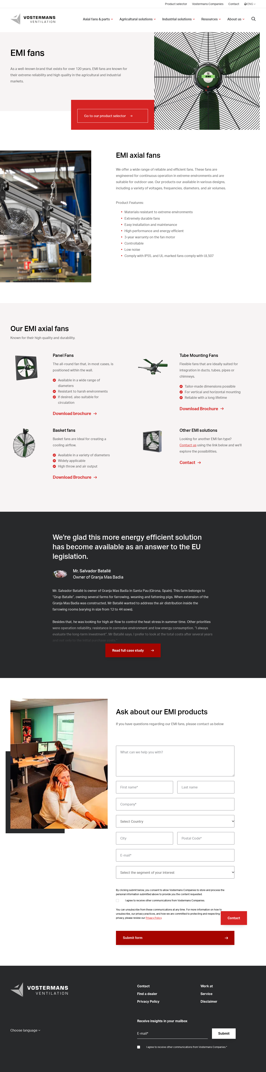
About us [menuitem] (234, 19)
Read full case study (128, 650)
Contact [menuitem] (233, 4)
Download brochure (72, 413)
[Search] (253, 19)
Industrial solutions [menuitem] (177, 19)
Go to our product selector (105, 116)
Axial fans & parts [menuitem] (96, 19)
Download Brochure (199, 408)
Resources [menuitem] (209, 19)
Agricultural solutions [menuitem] (136, 19)
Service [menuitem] (206, 994)
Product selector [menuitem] (176, 4)
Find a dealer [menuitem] (147, 994)
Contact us (188, 445)
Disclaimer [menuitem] (209, 1001)
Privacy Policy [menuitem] (148, 1001)
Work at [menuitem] (207, 986)
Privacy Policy (153, 917)
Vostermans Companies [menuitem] (207, 4)
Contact (234, 918)
